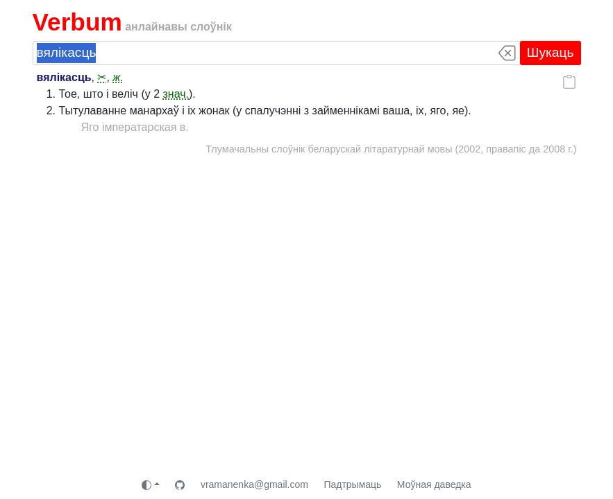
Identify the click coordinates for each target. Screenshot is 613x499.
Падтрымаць (352, 484)
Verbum (77, 21)
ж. (117, 77)
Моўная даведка (434, 484)
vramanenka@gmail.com (254, 484)
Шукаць (550, 52)
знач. (176, 94)
